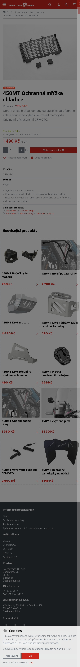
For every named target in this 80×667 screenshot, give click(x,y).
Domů (7, 12)
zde (31, 662)
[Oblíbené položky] (66, 4)
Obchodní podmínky (13, 520)
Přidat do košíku (54, 150)
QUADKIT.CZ (10, 557)
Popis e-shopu (11, 524)
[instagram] (15, 626)
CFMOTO (21, 106)
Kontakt (8, 563)
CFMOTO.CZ (9, 544)
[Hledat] (49, 4)
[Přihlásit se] (58, 4)
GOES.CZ (8, 548)
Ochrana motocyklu (44, 213)
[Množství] (13, 150)
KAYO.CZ (8, 553)
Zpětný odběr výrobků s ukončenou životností (28, 528)
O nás (6, 516)
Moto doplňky (37, 12)
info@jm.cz (11, 586)
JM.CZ (6, 540)
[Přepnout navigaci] (4, 4)
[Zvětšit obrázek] (40, 52)
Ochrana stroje (27, 210)
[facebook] (6, 626)
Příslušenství (21, 12)
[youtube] (24, 626)
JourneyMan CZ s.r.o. (16, 599)
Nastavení (12, 655)
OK (30, 655)
